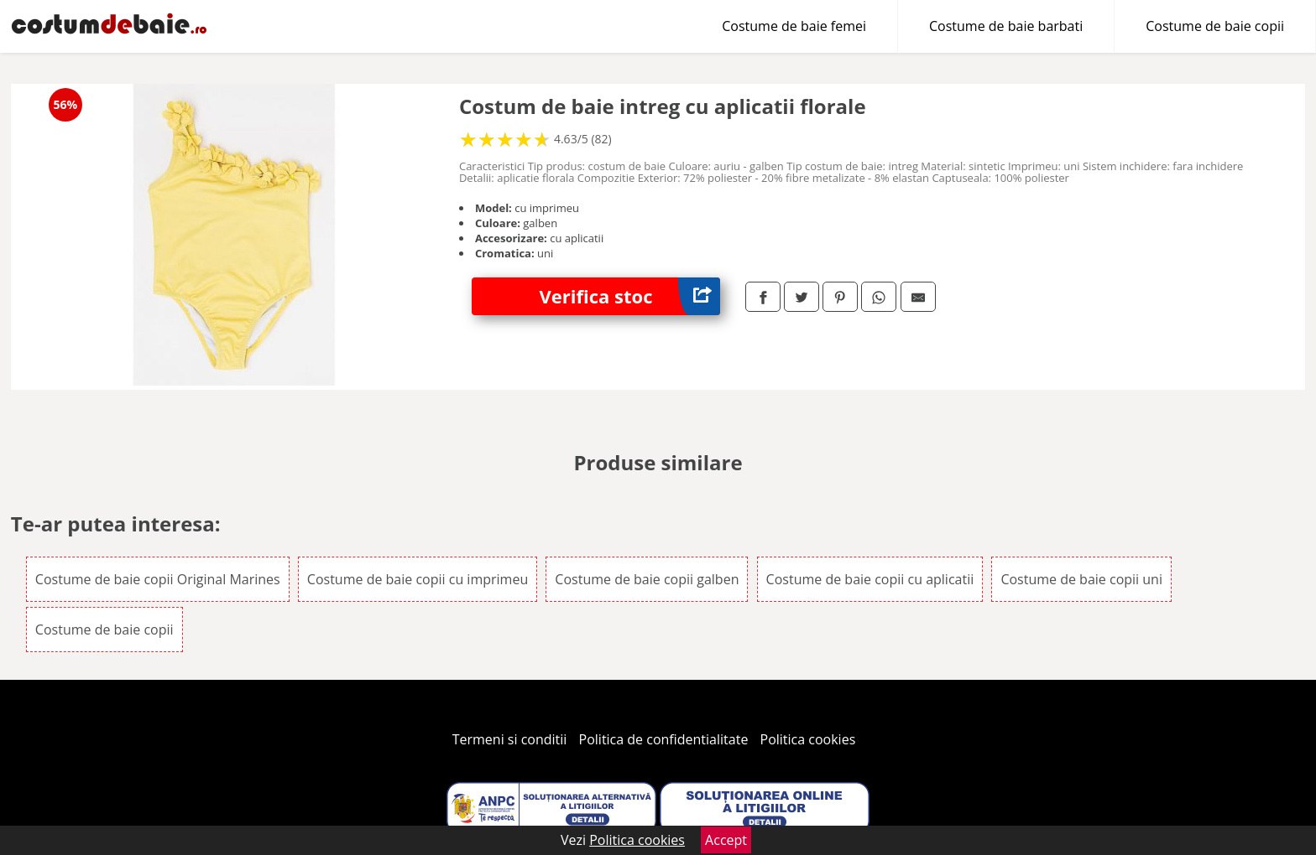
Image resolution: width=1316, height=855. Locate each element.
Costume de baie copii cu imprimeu (417, 579)
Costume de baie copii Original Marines (157, 579)
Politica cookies (808, 739)
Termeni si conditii (509, 739)
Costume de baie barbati (1006, 26)
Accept (726, 840)
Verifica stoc (629, 296)
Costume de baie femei (794, 26)
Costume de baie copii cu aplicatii (870, 579)
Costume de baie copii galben (647, 579)
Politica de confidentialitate (664, 739)
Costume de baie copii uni (1081, 579)
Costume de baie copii (1215, 26)
